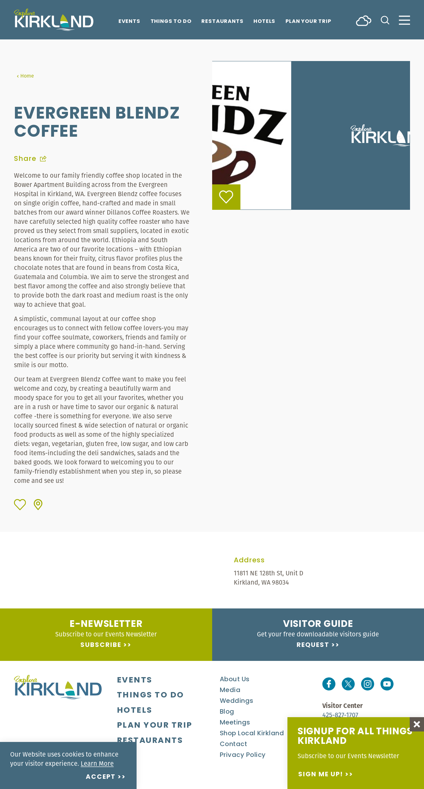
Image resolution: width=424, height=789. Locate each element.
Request (313, 645)
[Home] (53, 20)
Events (129, 21)
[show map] (38, 504)
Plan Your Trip (308, 21)
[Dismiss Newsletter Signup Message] (417, 724)
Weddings (236, 701)
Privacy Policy (243, 755)
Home (25, 75)
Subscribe (100, 645)
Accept (101, 777)
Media (230, 690)
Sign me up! (320, 775)
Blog (227, 712)
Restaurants (222, 21)
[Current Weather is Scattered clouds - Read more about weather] (363, 20)
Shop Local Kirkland (252, 733)
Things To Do (171, 21)
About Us (235, 679)
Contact (233, 744)
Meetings (235, 722)
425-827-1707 (340, 714)
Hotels (264, 21)
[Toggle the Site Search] (385, 19)
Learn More (97, 763)
